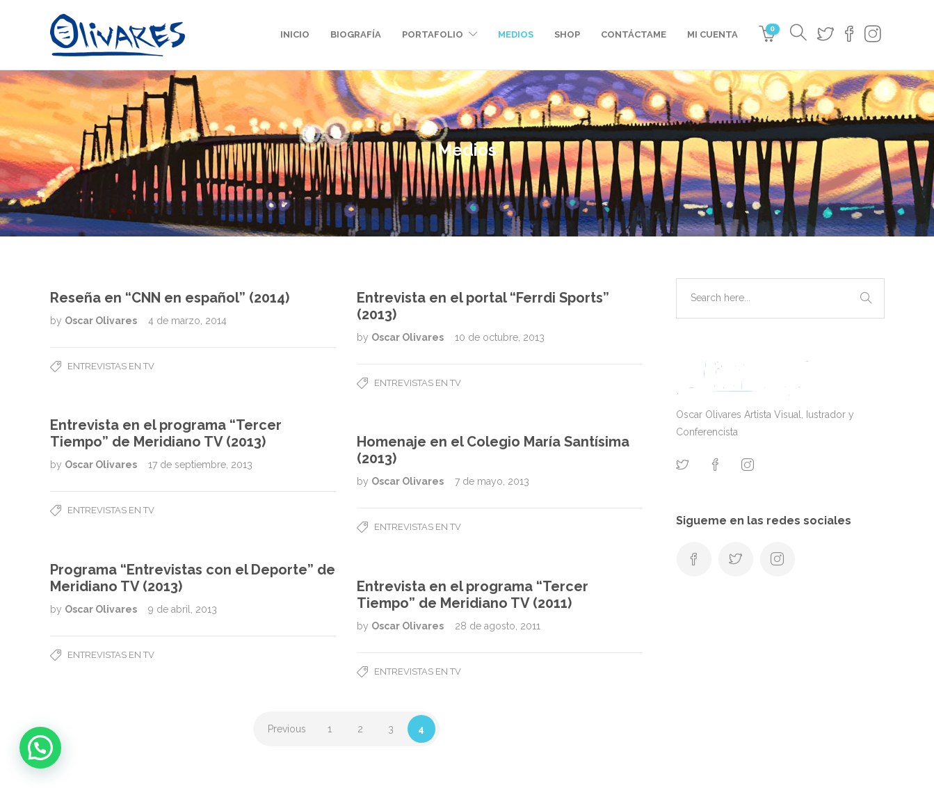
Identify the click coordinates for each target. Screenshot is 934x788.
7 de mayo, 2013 (492, 481)
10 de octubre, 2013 (500, 337)
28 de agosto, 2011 (497, 626)
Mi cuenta (712, 34)
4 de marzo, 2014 (187, 320)
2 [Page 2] (360, 728)
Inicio (294, 34)
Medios (515, 34)
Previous (287, 728)
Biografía (355, 34)
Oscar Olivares (102, 320)
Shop (567, 34)
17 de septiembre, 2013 (200, 464)
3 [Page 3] (391, 728)
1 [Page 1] (330, 728)
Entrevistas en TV (110, 366)
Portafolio (432, 34)
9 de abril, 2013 (182, 609)
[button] (40, 748)
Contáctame (633, 34)
